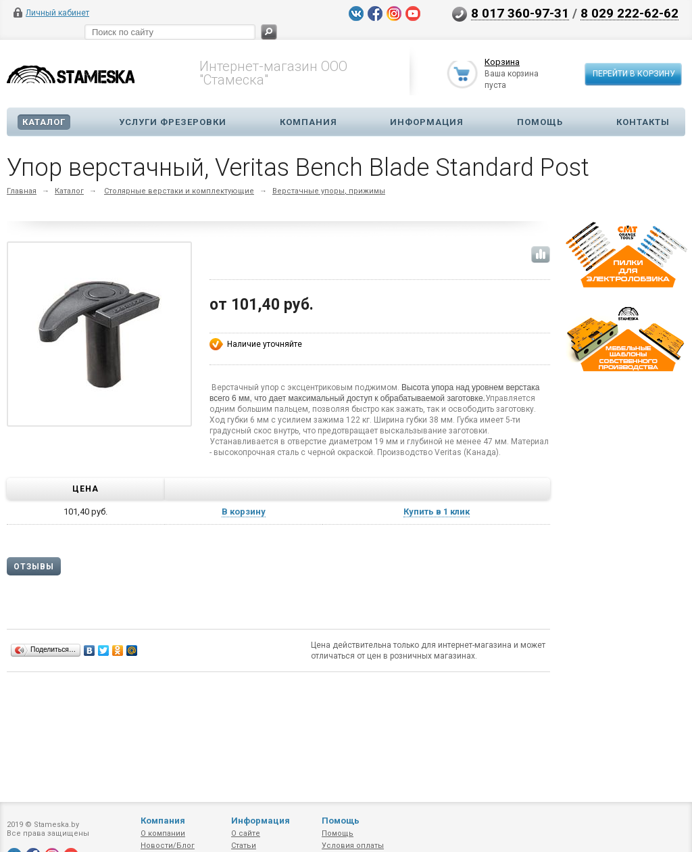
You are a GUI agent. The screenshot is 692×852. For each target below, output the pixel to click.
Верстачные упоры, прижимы (328, 191)
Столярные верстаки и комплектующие (179, 191)
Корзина (502, 62)
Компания (308, 122)
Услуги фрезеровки (172, 122)
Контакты (643, 122)
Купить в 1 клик (436, 511)
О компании (163, 833)
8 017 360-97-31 (520, 12)
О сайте (245, 833)
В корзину (244, 511)
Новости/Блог (168, 845)
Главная (21, 191)
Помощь (540, 122)
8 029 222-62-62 (629, 12)
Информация (427, 122)
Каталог (44, 122)
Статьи (243, 845)
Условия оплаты (353, 845)
